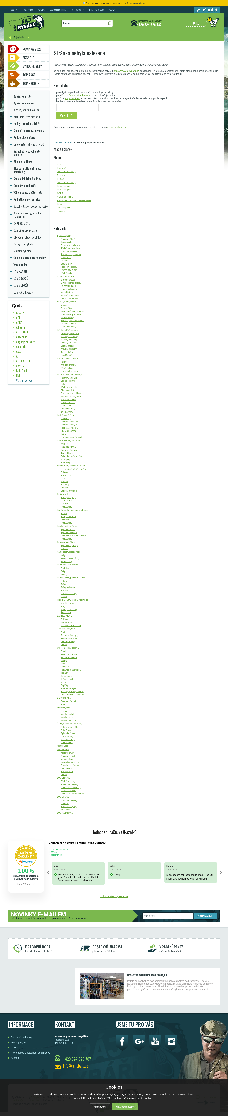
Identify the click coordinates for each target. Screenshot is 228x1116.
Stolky (63, 632)
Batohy (64, 581)
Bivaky (64, 513)
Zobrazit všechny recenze (114, 896)
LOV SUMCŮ (63, 797)
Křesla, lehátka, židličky (68, 526)
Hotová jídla (66, 622)
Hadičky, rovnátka (69, 343)
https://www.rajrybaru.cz (126, 70)
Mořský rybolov (64, 708)
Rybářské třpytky (68, 447)
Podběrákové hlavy (69, 421)
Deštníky (65, 520)
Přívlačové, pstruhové (70, 248)
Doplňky (64, 685)
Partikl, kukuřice (68, 402)
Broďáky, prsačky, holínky (72, 691)
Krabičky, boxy (67, 603)
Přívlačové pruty (68, 781)
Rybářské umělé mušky (71, 456)
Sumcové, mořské (69, 251)
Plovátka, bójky (68, 475)
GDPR (14, 1047)
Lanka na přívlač (68, 790)
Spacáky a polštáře (66, 542)
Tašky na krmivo (68, 587)
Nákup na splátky (96, 9)
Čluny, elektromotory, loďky (69, 724)
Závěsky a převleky (69, 336)
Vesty (63, 682)
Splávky (64, 472)
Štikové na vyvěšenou (71, 254)
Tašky (63, 584)
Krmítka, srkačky (68, 365)
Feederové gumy (68, 327)
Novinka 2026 (32, 49)
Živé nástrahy (67, 412)
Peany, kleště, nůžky (70, 558)
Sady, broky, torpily (69, 371)
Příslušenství (67, 273)
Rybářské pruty (64, 235)
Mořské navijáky (68, 714)
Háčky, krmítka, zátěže (67, 358)
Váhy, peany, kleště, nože (68, 552)
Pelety (63, 384)
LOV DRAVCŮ (63, 778)
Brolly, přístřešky (68, 516)
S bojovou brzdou (69, 289)
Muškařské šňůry (68, 323)
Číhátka (64, 488)
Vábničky (65, 803)
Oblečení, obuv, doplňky (68, 648)
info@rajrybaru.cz (116, 127)
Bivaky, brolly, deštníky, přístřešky (72, 510)
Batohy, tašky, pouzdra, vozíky (71, 577)
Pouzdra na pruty (68, 593)
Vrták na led (62, 746)
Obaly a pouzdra (68, 431)
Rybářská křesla (68, 529)
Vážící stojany (67, 500)
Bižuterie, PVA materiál (67, 330)
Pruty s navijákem (69, 270)
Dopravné (15, 9)
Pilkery (64, 711)
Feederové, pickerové (70, 245)
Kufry (63, 606)
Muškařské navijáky (70, 295)
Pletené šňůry (67, 308)
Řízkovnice (66, 612)
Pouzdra (64, 590)
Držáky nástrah (68, 346)
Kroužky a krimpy (69, 349)
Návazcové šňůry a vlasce (73, 311)
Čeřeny (64, 434)
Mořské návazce (68, 720)
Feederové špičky (69, 267)
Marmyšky (65, 459)
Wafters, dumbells (69, 387)
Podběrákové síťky (69, 428)
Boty (63, 663)
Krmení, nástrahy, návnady (69, 374)
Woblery (64, 444)
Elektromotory (67, 736)
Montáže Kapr (67, 759)
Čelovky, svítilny (68, 641)
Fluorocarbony (67, 317)
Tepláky (64, 673)
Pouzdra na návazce (70, 765)
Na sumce (65, 809)
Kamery (64, 481)
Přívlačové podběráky (70, 787)
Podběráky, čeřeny (65, 415)
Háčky (63, 362)
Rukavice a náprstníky (71, 670)
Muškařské (66, 261)
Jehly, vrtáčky (67, 352)
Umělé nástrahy (68, 409)
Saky (63, 571)
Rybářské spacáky (69, 545)
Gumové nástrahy (69, 450)
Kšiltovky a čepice (69, 657)
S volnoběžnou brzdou (71, 283)
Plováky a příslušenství (71, 437)
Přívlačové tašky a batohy (72, 793)
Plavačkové (66, 257)
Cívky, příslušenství (69, 298)
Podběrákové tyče (69, 425)
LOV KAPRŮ (63, 749)
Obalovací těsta (68, 390)
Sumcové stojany (68, 806)
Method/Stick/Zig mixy (71, 396)
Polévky (64, 619)
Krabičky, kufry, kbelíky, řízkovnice (72, 600)
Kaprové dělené (68, 239)
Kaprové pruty (67, 753)
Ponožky (65, 667)
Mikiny (64, 660)
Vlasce (64, 305)
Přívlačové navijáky (69, 784)
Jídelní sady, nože (69, 638)
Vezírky (64, 574)
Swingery (65, 484)
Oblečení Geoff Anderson (72, 694)
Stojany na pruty (68, 497)
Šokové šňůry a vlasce (71, 314)
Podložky (65, 568)
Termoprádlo (66, 676)
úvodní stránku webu (80, 95)
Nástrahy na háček (69, 378)
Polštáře (64, 548)
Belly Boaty (66, 730)
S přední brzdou (68, 280)
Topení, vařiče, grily (69, 635)
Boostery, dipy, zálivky (71, 393)
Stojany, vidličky (64, 494)
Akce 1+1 (28, 57)
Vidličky (64, 504)
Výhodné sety (32, 66)
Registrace (28, 9)
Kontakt (41, 9)
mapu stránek (72, 98)
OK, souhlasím (125, 1106)
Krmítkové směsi (68, 399)
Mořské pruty (67, 717)
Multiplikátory (67, 292)
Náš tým (112, 9)
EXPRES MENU (64, 616)
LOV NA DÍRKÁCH (65, 813)
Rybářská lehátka (69, 532)
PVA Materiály (67, 355)
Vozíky (64, 596)
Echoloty (65, 478)
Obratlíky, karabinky (70, 333)
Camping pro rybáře (66, 629)
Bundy (64, 651)
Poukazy (65, 704)
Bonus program (78, 9)
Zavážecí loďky (68, 739)
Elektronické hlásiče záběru (73, 469)
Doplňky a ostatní (69, 491)
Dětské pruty (66, 264)
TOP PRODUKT (32, 83)
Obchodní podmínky (58, 9)
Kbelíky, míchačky (69, 609)
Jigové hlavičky (68, 453)
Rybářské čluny (68, 733)
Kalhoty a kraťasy (69, 654)
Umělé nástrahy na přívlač (69, 440)
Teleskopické (67, 242)
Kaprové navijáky (68, 756)
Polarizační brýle (68, 688)
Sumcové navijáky (69, 800)
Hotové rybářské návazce (72, 320)
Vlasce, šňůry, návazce (67, 301)
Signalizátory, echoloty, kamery (71, 466)
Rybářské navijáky (65, 276)
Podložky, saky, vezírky (67, 565)
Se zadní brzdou (68, 286)
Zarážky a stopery (69, 339)
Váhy (63, 555)
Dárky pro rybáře (64, 698)
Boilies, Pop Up (68, 381)
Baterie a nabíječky (69, 727)
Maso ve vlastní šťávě (71, 625)
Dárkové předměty (69, 701)
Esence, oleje (67, 406)
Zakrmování (66, 768)
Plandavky (65, 462)
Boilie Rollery (67, 771)
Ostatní (64, 644)
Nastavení (100, 1106)
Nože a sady (66, 561)
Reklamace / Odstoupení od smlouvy (30, 1052)
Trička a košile (67, 679)
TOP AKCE (29, 74)
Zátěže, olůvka (67, 368)
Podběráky (65, 418)
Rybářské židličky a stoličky (73, 536)
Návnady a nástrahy (70, 762)
